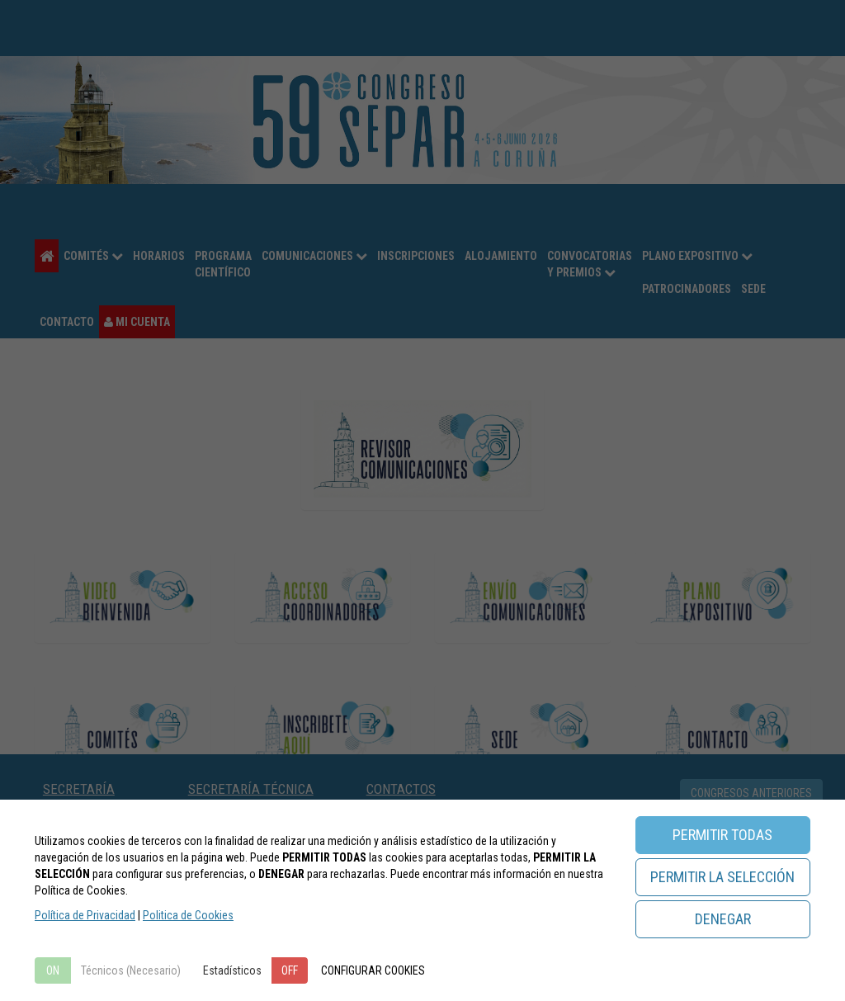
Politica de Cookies (188, 915)
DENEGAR (723, 919)
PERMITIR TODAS (722, 834)
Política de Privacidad (85, 915)
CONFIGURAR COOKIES (373, 970)
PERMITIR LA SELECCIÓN (722, 876)
